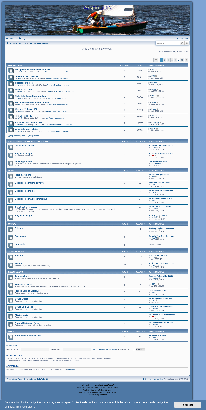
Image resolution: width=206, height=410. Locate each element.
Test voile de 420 (23, 116)
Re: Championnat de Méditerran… (163, 315)
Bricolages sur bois (61, 85)
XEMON (155, 209)
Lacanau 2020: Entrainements (161, 307)
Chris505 (71, 369)
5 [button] (175, 60)
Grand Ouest (66, 72)
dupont (21, 85)
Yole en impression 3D (158, 161)
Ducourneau (156, 163)
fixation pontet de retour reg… (161, 228)
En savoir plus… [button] (25, 406)
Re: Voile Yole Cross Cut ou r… (162, 236)
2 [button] (164, 60)
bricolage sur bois (24, 83)
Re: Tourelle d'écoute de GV (160, 199)
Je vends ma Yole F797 (26, 76)
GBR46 (154, 284)
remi (153, 201)
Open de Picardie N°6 (157, 291)
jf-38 (153, 184)
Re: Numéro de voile (157, 335)
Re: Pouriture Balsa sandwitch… (162, 153)
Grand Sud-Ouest (24, 307)
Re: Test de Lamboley (158, 215)
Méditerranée (21, 315)
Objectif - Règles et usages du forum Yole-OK (29, 141)
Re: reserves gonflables (159, 175)
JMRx (153, 89)
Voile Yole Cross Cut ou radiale (30, 96)
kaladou (155, 147)
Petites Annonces (52, 78)
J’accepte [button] (188, 405)
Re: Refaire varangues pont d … (162, 145)
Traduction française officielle (93, 390)
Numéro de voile (23, 89)
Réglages (19, 228)
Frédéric (155, 278)
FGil (19, 78)
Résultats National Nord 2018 (161, 276)
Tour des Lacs (22, 276)
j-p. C (20, 131)
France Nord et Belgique (27, 291)
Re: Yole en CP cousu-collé (160, 207)
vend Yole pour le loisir (26, 129)
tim (153, 155)
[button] (155, 60)
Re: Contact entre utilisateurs (161, 323)
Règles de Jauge (23, 215)
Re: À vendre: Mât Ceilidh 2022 (161, 263)
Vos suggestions (23, 161)
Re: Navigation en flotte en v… (161, 299)
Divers (49, 92)
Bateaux (64, 78)
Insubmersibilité (23, 175)
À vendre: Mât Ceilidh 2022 (28, 122)
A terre (49, 85)
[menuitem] (22, 39)
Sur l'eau (50, 98)
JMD (20, 72)
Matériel (69, 125)
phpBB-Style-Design (108, 392)
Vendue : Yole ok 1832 (26, 109)
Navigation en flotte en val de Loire (32, 69)
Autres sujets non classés (64, 92)
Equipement (61, 98)
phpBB (89, 387)
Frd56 (20, 111)
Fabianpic (22, 125)
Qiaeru (108, 390)
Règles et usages (23, 153)
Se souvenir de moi (126, 349)
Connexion (11, 346)
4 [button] (172, 60)
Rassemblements (52, 72)
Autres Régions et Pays (27, 323)
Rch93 (20, 92)
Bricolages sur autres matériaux (31, 199)
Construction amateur (26, 207)
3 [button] (168, 60)
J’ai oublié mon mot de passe (104, 349)
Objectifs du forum (24, 145)
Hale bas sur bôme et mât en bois (32, 102)
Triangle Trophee (23, 284)
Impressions (21, 244)
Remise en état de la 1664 (159, 183)
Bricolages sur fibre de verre (29, 183)
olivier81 (155, 217)
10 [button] (182, 60)
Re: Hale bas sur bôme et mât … (162, 191)
